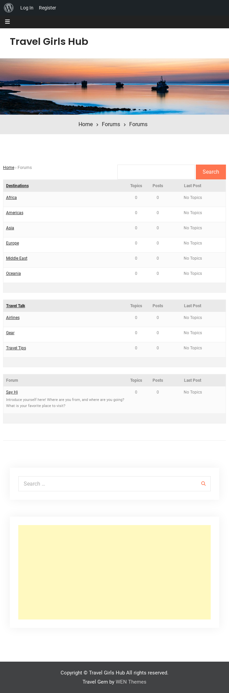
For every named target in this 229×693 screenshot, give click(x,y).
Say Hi (12, 392)
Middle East (16, 258)
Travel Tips (16, 348)
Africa (11, 197)
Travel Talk (15, 306)
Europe (12, 243)
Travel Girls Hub (49, 41)
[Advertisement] (114, 572)
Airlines (13, 317)
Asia (10, 228)
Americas (14, 212)
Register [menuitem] (47, 7)
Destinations (17, 185)
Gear (10, 332)
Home (8, 167)
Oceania (13, 273)
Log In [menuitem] (26, 7)
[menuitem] (9, 8)
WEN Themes (131, 682)
